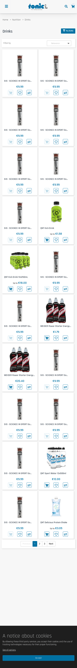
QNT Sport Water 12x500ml (53, 473)
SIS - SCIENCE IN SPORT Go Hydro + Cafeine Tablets (17, 81)
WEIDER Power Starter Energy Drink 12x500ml (18, 375)
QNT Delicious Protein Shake (53, 522)
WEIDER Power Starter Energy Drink (55, 326)
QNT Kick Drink (47, 228)
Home (5, 19)
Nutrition (16, 19)
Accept (38, 657)
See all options (9, 650)
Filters (68, 30)
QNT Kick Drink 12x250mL (16, 277)
